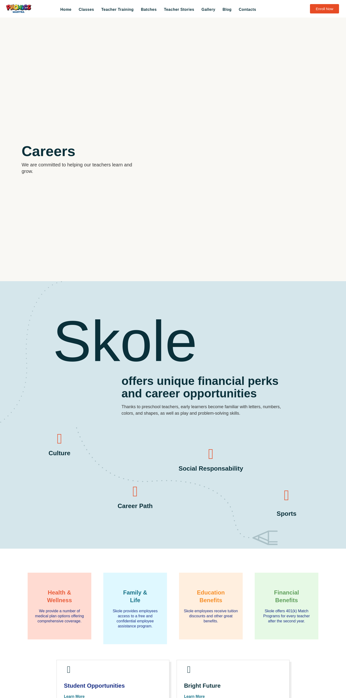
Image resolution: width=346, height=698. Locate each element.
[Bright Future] (190, 671)
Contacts (247, 9)
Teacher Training (117, 9)
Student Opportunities (97, 689)
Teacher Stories (179, 9)
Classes (86, 9)
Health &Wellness (59, 596)
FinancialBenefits (286, 596)
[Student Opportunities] (70, 671)
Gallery (209, 9)
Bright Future (204, 689)
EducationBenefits (211, 596)
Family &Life (135, 596)
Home (65, 9)
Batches (149, 9)
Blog (227, 9)
